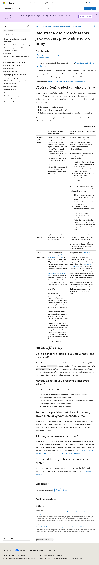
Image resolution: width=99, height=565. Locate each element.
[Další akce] (94, 26)
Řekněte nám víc (85, 17)
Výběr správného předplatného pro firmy (50, 55)
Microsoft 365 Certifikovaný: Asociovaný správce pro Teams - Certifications (61, 527)
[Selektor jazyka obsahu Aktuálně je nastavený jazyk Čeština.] (7, 550)
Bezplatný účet (90, 9)
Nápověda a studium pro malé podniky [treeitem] (17, 45)
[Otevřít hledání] (86, 3)
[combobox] (16, 30)
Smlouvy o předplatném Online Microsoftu (80, 254)
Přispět (39, 555)
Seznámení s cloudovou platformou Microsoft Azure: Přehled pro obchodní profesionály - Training (66, 513)
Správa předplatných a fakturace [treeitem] (15, 75)
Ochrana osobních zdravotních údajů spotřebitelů (19, 558)
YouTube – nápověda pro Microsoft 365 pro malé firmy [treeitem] (16, 49)
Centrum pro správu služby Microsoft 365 (67, 26)
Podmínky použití (45, 558)
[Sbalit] (27, 26)
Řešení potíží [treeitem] (8, 93)
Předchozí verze (22, 555)
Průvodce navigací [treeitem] (10, 102)
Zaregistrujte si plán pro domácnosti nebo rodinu (65, 81)
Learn (37, 26)
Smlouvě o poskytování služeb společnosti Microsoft (58, 256)
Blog (31, 555)
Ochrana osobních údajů (52, 555)
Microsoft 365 (46, 26)
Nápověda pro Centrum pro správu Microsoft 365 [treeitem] (16, 40)
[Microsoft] (4, 3)
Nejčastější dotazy (43, 58)
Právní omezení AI (8, 555)
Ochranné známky (60, 558)
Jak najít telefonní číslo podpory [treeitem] (14, 99)
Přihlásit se (92, 3)
